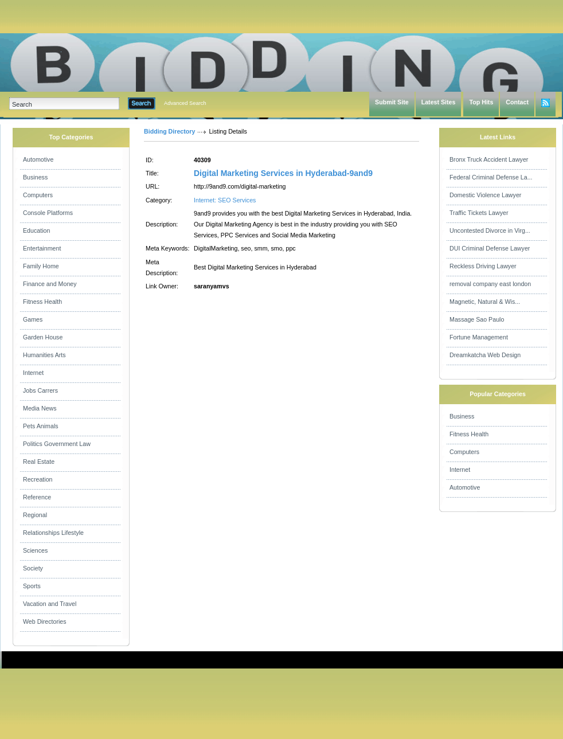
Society (33, 568)
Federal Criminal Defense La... (491, 177)
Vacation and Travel (49, 603)
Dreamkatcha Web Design (485, 354)
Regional (35, 514)
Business (35, 177)
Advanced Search (185, 103)
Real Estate (38, 461)
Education (36, 230)
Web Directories (45, 621)
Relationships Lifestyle (53, 532)
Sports (32, 585)
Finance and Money (50, 283)
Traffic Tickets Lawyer (478, 212)
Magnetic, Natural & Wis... (484, 301)
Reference (37, 497)
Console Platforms (48, 212)
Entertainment (42, 248)
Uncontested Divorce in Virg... (489, 230)
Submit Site (392, 102)
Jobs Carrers (40, 390)
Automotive (38, 159)
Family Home (41, 266)
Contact (517, 102)
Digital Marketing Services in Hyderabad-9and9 (283, 173)
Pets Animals (40, 426)
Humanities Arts (44, 354)
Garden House (42, 337)
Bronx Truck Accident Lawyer (488, 159)
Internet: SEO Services (225, 200)
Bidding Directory (169, 131)
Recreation (38, 479)
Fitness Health (42, 301)
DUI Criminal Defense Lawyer (489, 248)
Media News (40, 408)
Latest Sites (438, 102)
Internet (33, 372)
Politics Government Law (57, 443)
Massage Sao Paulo (476, 319)
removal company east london (490, 283)
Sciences (35, 550)
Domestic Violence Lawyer (485, 194)
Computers (38, 194)
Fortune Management (478, 337)
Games (32, 319)
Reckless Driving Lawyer (483, 266)
